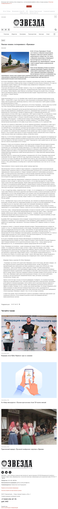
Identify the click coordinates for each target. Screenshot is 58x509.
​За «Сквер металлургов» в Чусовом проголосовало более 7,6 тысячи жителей (23, 402)
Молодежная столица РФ (18, 11)
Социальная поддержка (49, 11)
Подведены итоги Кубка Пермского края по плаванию (16, 355)
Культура (41, 33)
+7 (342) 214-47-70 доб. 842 (8, 500)
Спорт (48, 33)
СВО (27, 11)
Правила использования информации (9, 487)
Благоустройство (34, 12)
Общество (14, 33)
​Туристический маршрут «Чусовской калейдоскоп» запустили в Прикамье (22, 449)
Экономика (23, 33)
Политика (6, 33)
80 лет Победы (6, 11)
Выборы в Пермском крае (36, 11)
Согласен (29, 6)
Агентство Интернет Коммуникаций (9, 507)
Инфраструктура (24, 12)
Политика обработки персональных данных (11, 489)
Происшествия (32, 33)
